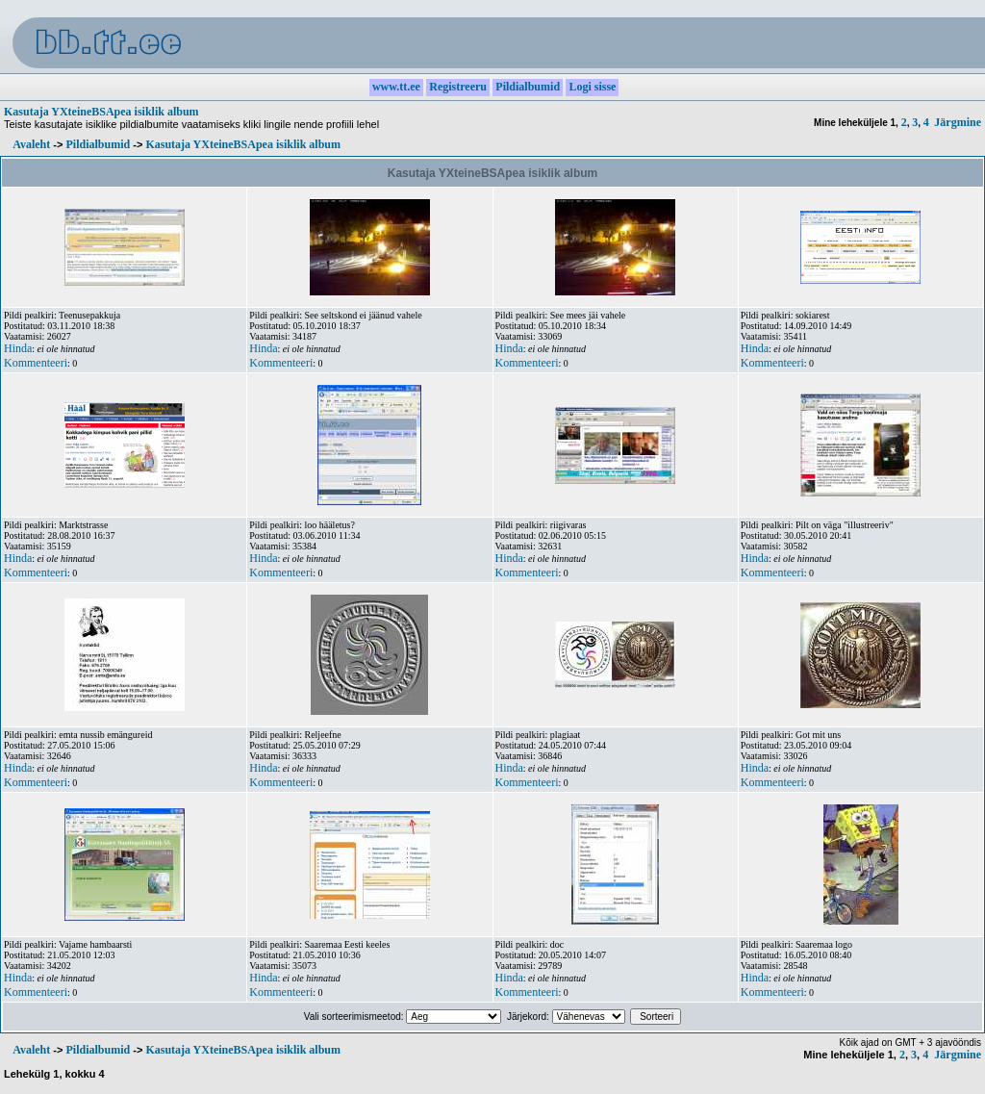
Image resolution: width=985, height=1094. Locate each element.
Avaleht (31, 144)
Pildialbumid (97, 144)
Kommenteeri (35, 362)
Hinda (18, 348)
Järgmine (957, 122)
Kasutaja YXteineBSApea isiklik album (101, 111)
